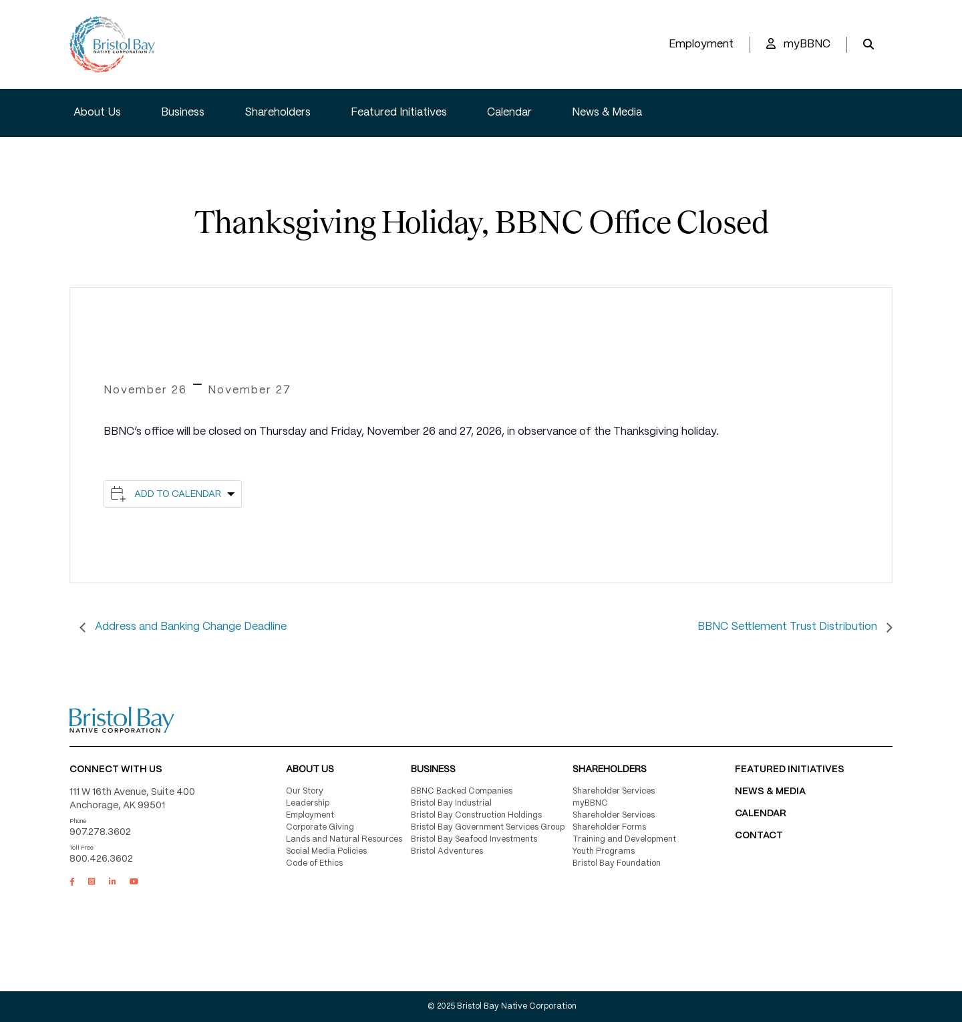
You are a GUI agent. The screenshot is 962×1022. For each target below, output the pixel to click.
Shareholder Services (614, 791)
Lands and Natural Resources (344, 839)
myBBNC (798, 43)
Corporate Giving (320, 827)
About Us (97, 113)
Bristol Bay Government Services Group (488, 827)
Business (182, 113)
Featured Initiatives (399, 113)
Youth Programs (604, 851)
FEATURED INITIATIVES (789, 769)
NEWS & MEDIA (770, 791)
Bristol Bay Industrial (451, 803)
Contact (759, 835)
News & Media (607, 113)
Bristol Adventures (447, 851)
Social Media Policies (326, 851)
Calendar (509, 113)
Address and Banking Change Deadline (189, 627)
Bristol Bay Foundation (617, 863)
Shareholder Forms (609, 827)
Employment (701, 44)
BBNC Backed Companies (461, 791)
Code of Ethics (314, 863)
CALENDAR (760, 813)
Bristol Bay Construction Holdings (476, 815)
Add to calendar (177, 494)
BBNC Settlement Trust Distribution (788, 627)
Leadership (307, 803)
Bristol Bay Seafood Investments (474, 839)
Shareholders (278, 113)
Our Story (304, 791)
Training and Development (624, 839)
